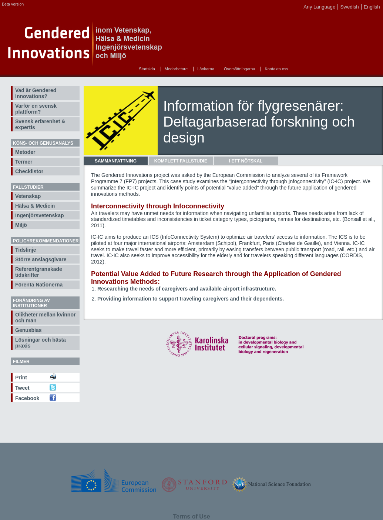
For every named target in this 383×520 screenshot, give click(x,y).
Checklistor (29, 171)
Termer (23, 162)
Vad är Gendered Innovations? (35, 93)
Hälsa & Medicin (35, 206)
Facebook (27, 398)
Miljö (21, 225)
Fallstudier (28, 187)
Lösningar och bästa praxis (40, 343)
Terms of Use (191, 516)
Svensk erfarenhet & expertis (40, 124)
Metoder (25, 152)
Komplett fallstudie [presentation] (180, 161)
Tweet (22, 388)
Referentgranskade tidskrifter (38, 272)
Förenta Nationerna (39, 285)
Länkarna (205, 69)
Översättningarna (239, 69)
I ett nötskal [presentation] (246, 161)
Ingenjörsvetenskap (39, 215)
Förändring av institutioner (31, 303)
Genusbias (28, 330)
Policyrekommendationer (46, 241)
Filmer (21, 361)
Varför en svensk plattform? (36, 109)
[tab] (116, 161)
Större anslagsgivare (41, 259)
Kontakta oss (276, 69)
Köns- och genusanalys (43, 143)
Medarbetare (176, 69)
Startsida (147, 69)
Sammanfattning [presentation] (116, 161)
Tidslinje (25, 250)
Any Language (319, 7)
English (372, 7)
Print (21, 377)
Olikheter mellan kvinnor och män (45, 317)
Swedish (349, 7)
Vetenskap (28, 196)
